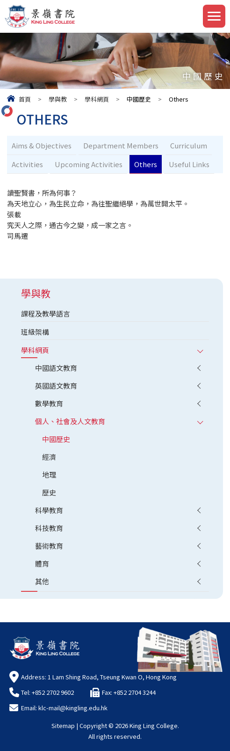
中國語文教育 (56, 368)
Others (145, 164)
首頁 (25, 99)
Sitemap (63, 725)
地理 (49, 474)
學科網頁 (97, 99)
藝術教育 (49, 546)
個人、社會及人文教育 (70, 421)
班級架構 (35, 332)
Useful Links (189, 164)
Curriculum (188, 145)
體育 (42, 563)
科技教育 (49, 528)
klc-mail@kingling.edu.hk (73, 707)
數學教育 (49, 403)
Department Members (120, 145)
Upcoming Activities (88, 164)
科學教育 (49, 510)
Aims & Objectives (42, 145)
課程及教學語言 (45, 313)
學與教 (58, 99)
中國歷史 (56, 439)
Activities (27, 164)
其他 (42, 581)
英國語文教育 (56, 385)
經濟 (49, 457)
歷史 (49, 492)
